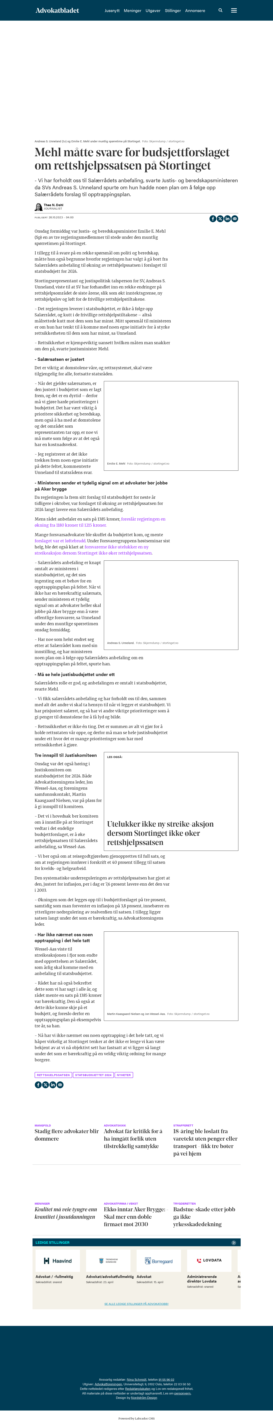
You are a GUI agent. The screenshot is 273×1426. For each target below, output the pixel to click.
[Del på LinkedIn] (227, 218)
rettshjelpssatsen (53, 1075)
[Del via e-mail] (234, 218)
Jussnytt (112, 10)
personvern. (182, 1393)
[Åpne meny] (234, 10)
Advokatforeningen (108, 1384)
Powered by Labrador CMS (136, 1418)
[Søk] (220, 10)
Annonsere (195, 10)
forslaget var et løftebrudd (60, 540)
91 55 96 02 (166, 1379)
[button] (234, 1242)
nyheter (124, 1075)
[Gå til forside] (57, 10)
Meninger (132, 10)
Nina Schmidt (137, 1379)
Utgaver (153, 10)
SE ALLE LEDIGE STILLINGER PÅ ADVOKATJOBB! (136, 1304)
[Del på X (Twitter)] (220, 218)
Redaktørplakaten (138, 1388)
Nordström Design (144, 1397)
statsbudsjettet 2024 (93, 1075)
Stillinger (173, 10)
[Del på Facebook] (212, 218)
